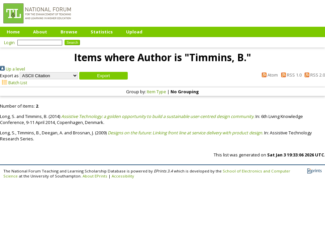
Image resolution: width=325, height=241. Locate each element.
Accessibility (123, 175)
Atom (269, 75)
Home (13, 32)
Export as (9, 76)
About (40, 32)
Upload (134, 32)
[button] (103, 76)
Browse (69, 32)
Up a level (12, 69)
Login (9, 42)
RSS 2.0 (314, 75)
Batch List (13, 83)
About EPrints (95, 175)
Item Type (156, 92)
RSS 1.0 (290, 75)
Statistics (102, 32)
